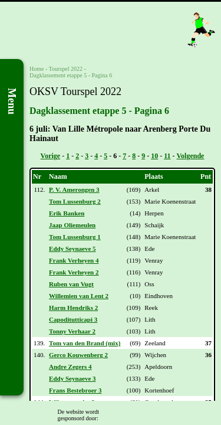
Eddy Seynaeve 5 (72, 248)
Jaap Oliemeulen (72, 224)
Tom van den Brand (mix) (84, 342)
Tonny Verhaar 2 (72, 331)
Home (36, 69)
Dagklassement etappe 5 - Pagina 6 (70, 75)
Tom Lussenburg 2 (75, 201)
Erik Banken (66, 213)
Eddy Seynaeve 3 (72, 378)
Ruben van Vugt (71, 283)
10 (154, 156)
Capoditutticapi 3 (73, 319)
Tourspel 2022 (66, 69)
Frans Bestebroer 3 (75, 390)
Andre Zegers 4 (70, 366)
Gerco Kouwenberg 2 (78, 354)
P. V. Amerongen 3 (74, 189)
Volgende (190, 156)
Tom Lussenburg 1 (75, 236)
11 (167, 156)
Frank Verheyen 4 (73, 260)
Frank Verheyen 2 (73, 272)
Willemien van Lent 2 (78, 295)
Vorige (51, 156)
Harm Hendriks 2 (73, 307)
